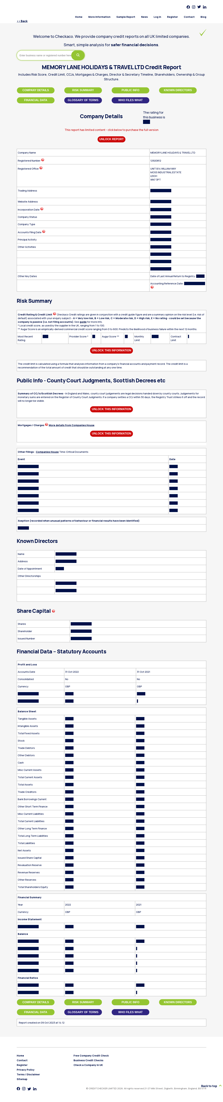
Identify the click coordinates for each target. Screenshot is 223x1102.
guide (83, 321)
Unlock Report (111, 139)
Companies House (47, 451)
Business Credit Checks (88, 1060)
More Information (99, 16)
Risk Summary (83, 90)
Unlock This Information (111, 350)
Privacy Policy (25, 1069)
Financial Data (35, 100)
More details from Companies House (71, 425)
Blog (203, 16)
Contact (189, 16)
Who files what (130, 100)
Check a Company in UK (88, 1065)
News (144, 16)
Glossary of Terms (83, 100)
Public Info (130, 90)
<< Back (22, 21)
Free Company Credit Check (91, 1055)
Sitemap (22, 1079)
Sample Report (125, 16)
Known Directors (178, 90)
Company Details (35, 90)
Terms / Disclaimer (28, 1074)
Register (172, 16)
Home (78, 16)
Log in (157, 16)
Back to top (211, 1086)
